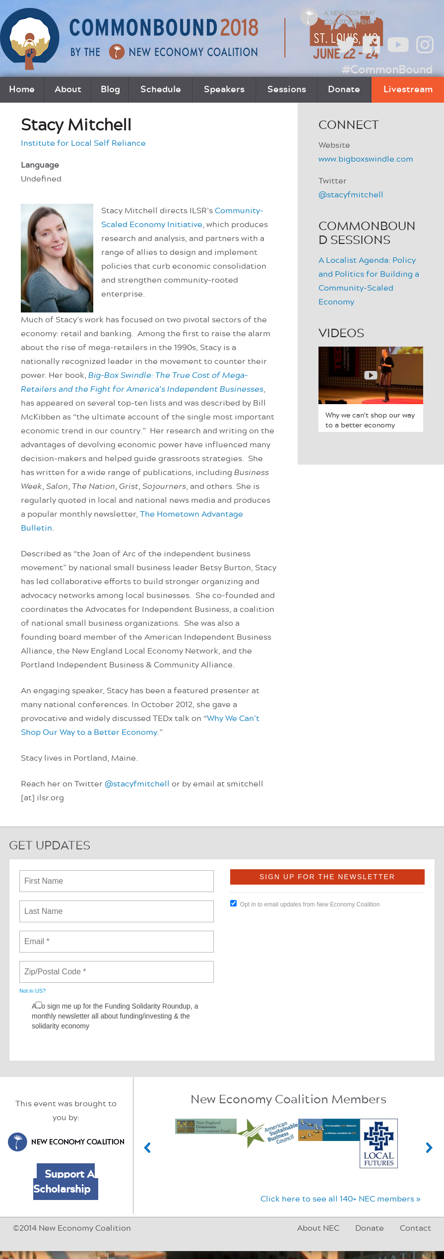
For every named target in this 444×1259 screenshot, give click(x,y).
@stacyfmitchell (138, 784)
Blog (110, 89)
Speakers (224, 89)
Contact (415, 1228)
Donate (344, 89)
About (68, 89)
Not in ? (32, 991)
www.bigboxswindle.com (365, 159)
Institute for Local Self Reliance (83, 143)
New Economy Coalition (66, 1142)
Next (429, 1147)
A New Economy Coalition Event (349, 17)
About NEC (318, 1228)
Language (40, 165)
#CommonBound (387, 69)
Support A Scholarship (64, 1182)
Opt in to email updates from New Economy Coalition (305, 904)
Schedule (160, 89)
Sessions (286, 89)
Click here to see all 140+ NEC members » (340, 1199)
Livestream (408, 89)
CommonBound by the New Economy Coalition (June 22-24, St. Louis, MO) (193, 39)
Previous (147, 1147)
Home (22, 89)
